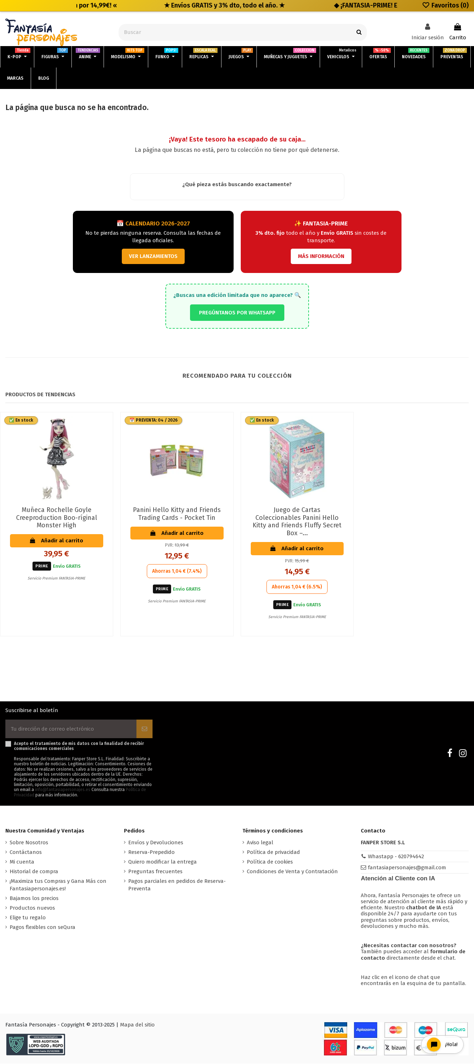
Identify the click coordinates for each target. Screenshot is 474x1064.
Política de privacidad (273, 852)
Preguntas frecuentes (155, 871)
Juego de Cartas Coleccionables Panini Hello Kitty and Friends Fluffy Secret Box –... (297, 521)
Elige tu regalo (28, 917)
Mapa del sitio (137, 1025)
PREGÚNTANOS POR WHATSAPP (237, 312)
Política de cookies (270, 862)
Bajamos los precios (34, 898)
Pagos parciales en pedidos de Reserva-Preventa (177, 885)
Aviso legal (260, 842)
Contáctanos (26, 852)
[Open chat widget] (441, 1043)
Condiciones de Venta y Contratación (292, 871)
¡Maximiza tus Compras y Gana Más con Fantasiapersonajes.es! (58, 885)
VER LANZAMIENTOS (153, 256)
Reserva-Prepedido (151, 852)
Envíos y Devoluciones (155, 842)
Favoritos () (445, 5)
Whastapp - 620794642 (396, 856)
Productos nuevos (32, 908)
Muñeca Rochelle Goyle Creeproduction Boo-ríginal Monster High (56, 517)
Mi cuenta (22, 862)
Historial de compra (34, 871)
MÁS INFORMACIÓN (321, 256)
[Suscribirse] (144, 729)
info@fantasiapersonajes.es (62, 789)
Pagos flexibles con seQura (42, 927)
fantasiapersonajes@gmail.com (407, 867)
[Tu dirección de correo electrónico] (70, 729)
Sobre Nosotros (29, 842)
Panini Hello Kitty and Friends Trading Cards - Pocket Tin (177, 514)
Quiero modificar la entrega (162, 862)
